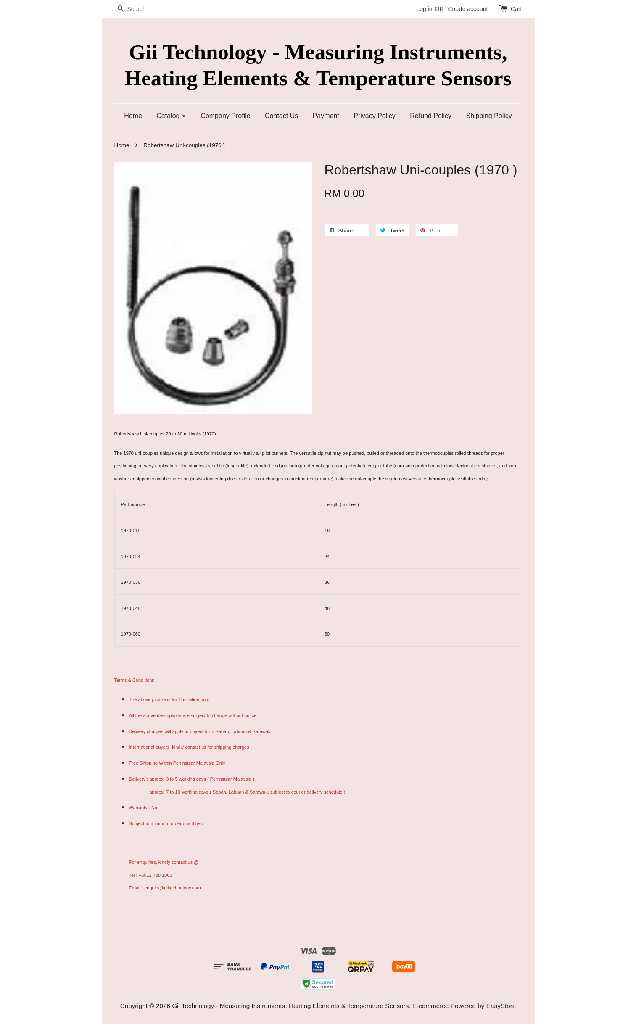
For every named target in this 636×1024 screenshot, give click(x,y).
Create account (468, 8)
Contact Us (281, 115)
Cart (516, 8)
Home (133, 115)
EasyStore (501, 1005)
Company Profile (225, 115)
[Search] (139, 9)
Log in (424, 8)
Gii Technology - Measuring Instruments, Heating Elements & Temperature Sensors (317, 65)
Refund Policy (430, 115)
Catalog (171, 115)
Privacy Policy (375, 115)
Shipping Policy (489, 115)
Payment (326, 115)
